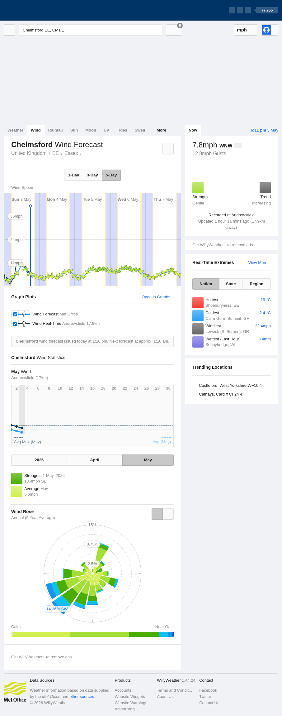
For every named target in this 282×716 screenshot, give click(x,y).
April (94, 460)
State (231, 283)
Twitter (205, 696)
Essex (71, 153)
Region (256, 283)
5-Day (111, 175)
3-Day (92, 175)
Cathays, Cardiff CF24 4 (220, 394)
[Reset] (145, 29)
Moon (90, 130)
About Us (165, 696)
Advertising (124, 709)
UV (106, 130)
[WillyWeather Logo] (33, 10)
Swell (140, 130)
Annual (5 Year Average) (33, 517)
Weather (15, 130)
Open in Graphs (156, 297)
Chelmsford (85, 152)
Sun (74, 130)
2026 (39, 460)
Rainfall (55, 130)
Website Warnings (131, 702)
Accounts (123, 690)
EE (55, 153)
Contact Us (209, 702)
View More (257, 262)
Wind (36, 130)
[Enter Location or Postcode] (90, 30)
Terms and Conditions (176, 690)
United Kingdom (29, 153)
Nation (206, 283)
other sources (81, 696)
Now (193, 130)
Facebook (208, 690)
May (148, 460)
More (161, 130)
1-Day (73, 175)
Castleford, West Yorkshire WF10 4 (230, 385)
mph (242, 29)
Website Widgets (130, 696)
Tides (122, 130)
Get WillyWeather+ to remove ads (222, 245)
